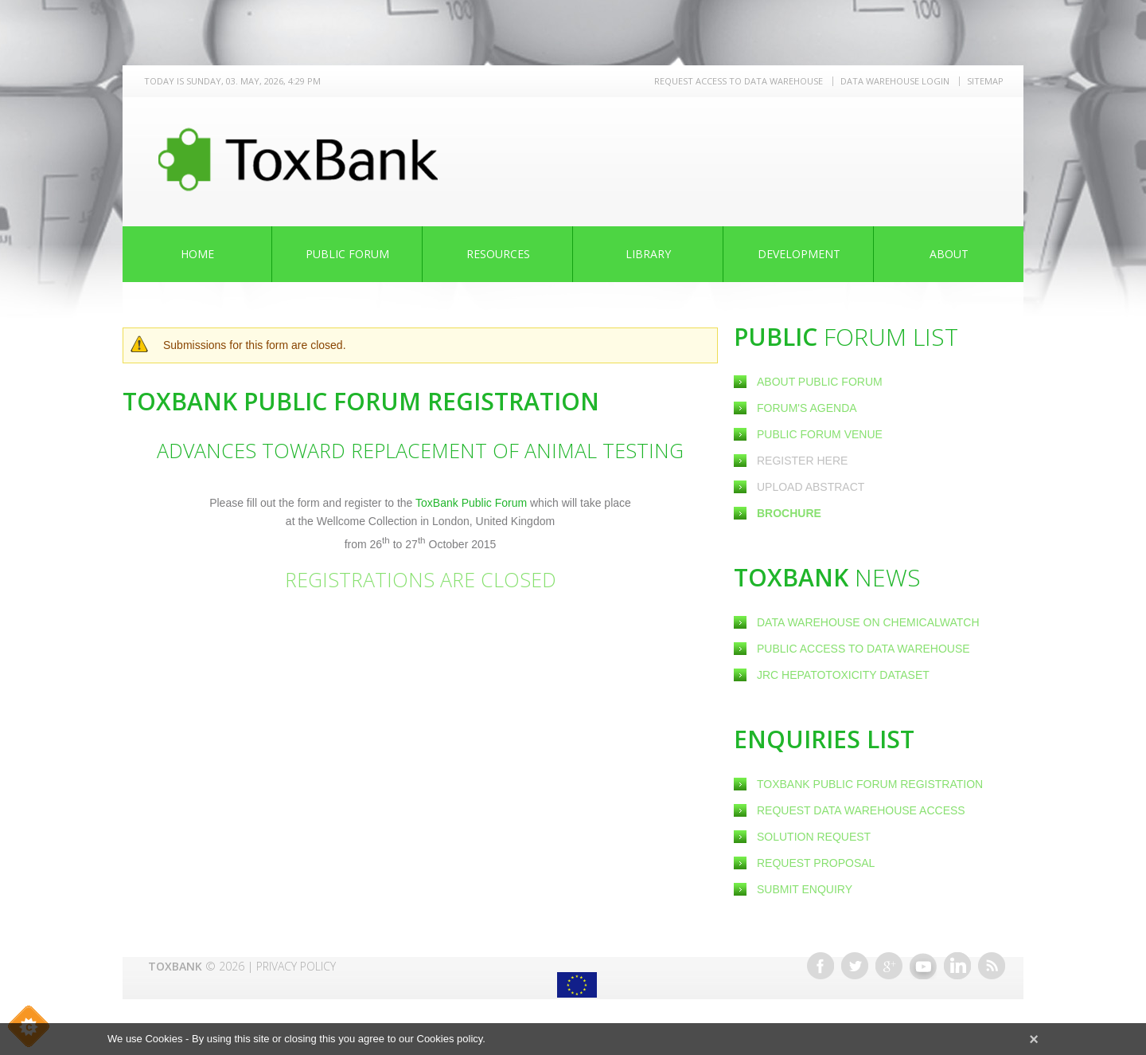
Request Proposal (816, 863)
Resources (498, 253)
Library (648, 253)
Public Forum (347, 253)
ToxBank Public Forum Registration (870, 784)
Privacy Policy (296, 966)
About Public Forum (820, 381)
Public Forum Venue (820, 434)
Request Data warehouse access (861, 810)
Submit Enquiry (804, 889)
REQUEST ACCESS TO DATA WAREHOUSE (738, 81)
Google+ (888, 965)
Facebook (820, 965)
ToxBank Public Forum (472, 502)
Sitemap (985, 81)
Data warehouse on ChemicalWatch (868, 622)
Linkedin (957, 965)
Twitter (854, 965)
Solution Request (814, 836)
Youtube (923, 965)
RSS (991, 965)
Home (197, 253)
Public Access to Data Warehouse (865, 648)
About (949, 253)
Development (799, 253)
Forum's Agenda (807, 408)
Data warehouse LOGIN (894, 81)
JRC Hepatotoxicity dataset (843, 675)
